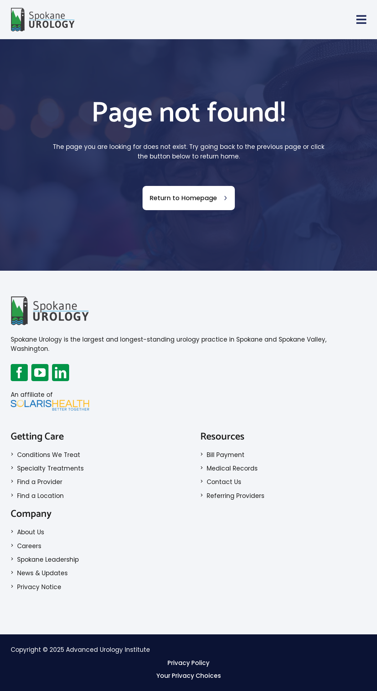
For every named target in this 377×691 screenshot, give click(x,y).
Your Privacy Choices (188, 675)
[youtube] (39, 372)
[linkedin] (60, 372)
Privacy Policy (188, 663)
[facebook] (19, 372)
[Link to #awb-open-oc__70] (361, 19)
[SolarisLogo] (50, 402)
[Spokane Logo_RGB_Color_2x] (43, 10)
